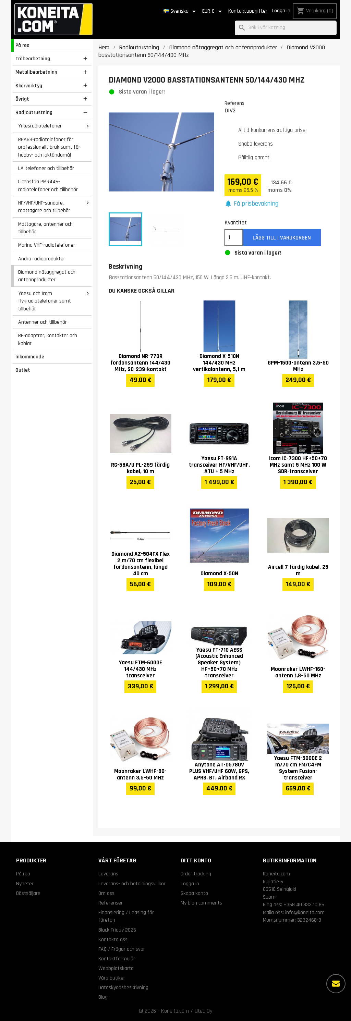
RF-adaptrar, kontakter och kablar (47, 339)
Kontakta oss (113, 939)
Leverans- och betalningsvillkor (132, 883)
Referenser (110, 902)
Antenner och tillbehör (42, 322)
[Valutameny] (213, 11)
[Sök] (286, 28)
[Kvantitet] (234, 237)
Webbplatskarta (116, 968)
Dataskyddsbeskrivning (123, 987)
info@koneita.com (305, 912)
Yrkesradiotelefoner (40, 125)
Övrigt (22, 99)
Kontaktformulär (116, 958)
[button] (252, 204)
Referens (234, 103)
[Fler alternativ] (336, 983)
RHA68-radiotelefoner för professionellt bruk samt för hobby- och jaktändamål (49, 147)
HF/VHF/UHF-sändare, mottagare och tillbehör (44, 206)
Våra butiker (111, 977)
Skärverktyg (28, 85)
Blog (103, 997)
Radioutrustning (33, 112)
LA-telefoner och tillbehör (46, 168)
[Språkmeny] (181, 11)
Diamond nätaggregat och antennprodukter (46, 276)
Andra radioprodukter (41, 258)
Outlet (22, 370)
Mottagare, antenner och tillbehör (45, 228)
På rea (22, 45)
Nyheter (25, 883)
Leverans (108, 873)
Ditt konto (196, 860)
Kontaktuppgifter (247, 11)
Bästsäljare (28, 893)
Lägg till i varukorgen (282, 238)
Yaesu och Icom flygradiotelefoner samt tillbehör (44, 301)
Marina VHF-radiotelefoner (46, 245)
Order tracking (196, 873)
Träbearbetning (32, 58)
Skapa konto (194, 893)
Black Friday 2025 (117, 929)
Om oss (106, 893)
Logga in (281, 10)
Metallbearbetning (36, 72)
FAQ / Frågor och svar (121, 949)
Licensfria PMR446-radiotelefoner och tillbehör (48, 185)
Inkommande (29, 356)
